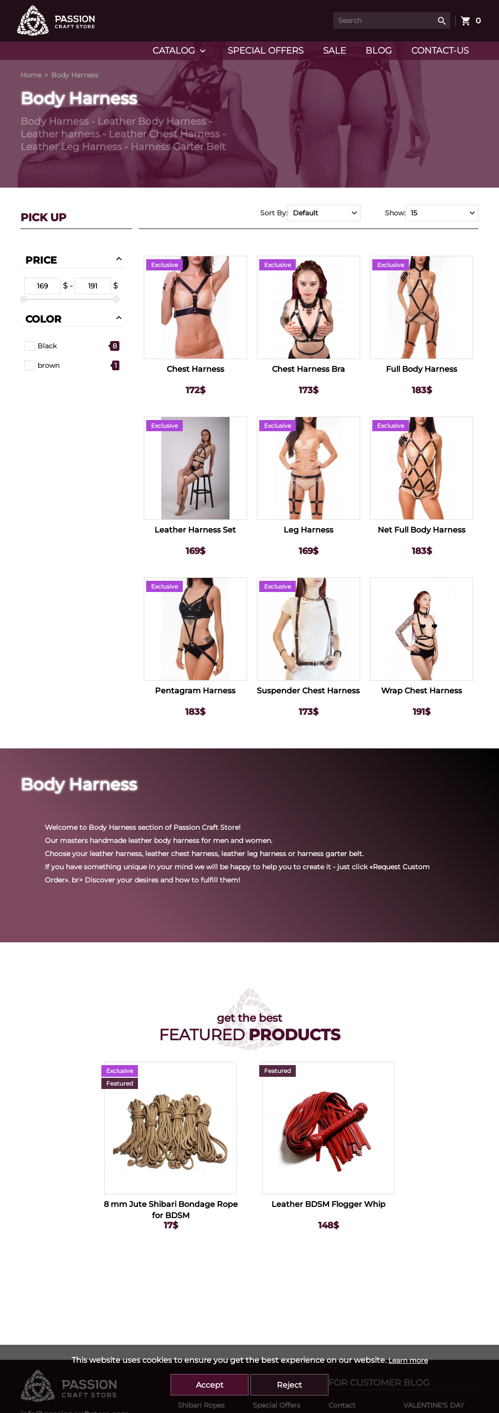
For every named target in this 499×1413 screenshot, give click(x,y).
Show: (395, 213)
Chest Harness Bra (308, 369)
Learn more (408, 1360)
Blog (378, 50)
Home (30, 75)
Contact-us (440, 50)
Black (40, 346)
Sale (334, 50)
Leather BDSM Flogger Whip (328, 1204)
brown (41, 365)
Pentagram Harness (195, 690)
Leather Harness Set (195, 530)
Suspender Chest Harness (308, 690)
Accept (210, 1385)
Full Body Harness (421, 369)
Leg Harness (308, 530)
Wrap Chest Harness (421, 690)
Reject (289, 1385)
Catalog (180, 51)
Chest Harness (195, 369)
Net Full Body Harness (421, 530)
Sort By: (274, 213)
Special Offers (266, 50)
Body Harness (74, 75)
